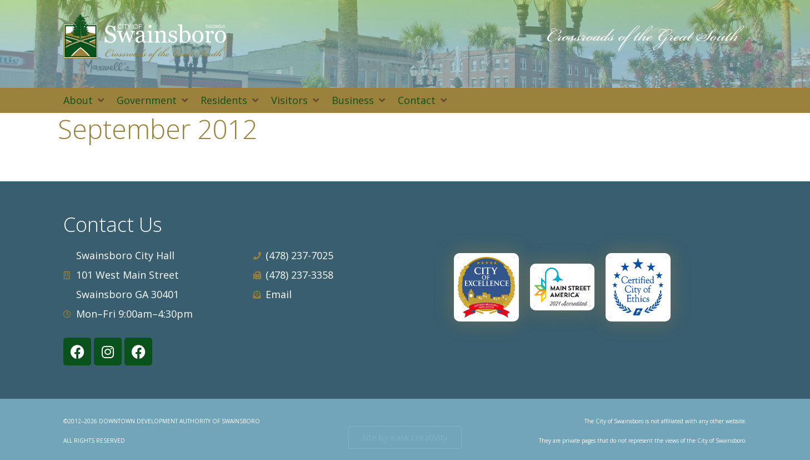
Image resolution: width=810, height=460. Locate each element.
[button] (84, 100)
